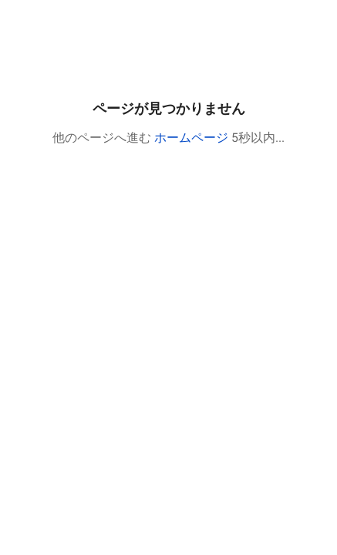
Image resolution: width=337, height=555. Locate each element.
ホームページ (191, 137)
